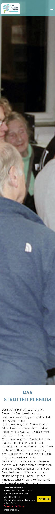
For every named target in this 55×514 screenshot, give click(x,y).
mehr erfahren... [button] (11, 510)
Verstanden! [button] (43, 499)
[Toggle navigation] (52, 8)
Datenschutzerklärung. (14, 506)
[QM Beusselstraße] (10, 8)
